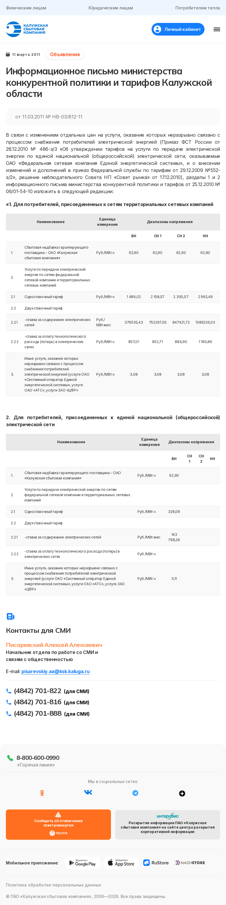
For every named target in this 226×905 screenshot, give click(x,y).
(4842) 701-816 (37, 701)
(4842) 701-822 (37, 690)
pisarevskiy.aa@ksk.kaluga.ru (55, 671)
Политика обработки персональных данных (53, 884)
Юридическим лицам (111, 7)
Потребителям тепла (197, 7)
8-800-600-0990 (37, 757)
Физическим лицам (26, 7)
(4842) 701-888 (37, 713)
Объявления (65, 54)
